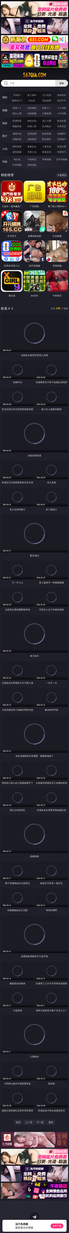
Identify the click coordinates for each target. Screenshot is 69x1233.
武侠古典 (61, 146)
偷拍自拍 (31, 120)
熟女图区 (46, 139)
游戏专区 (61, 95)
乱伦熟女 (46, 126)
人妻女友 (46, 146)
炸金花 (32, 100)
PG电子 (17, 95)
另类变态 (61, 126)
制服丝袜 (17, 126)
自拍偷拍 (31, 107)
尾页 (51, 1122)
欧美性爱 (61, 120)
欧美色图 (46, 133)
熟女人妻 (17, 113)
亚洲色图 (31, 133)
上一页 (29, 1122)
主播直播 (46, 113)
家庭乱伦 (31, 146)
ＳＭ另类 (61, 113)
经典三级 (31, 126)
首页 (18, 1122)
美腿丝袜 (17, 139)
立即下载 (56, 1225)
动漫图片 (61, 133)
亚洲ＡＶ (17, 107)
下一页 (40, 1122)
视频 (4, 110)
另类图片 (61, 139)
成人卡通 (46, 120)
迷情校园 (17, 151)
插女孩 (17, 159)
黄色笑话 (46, 151)
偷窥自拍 (17, 133)
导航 (4, 161)
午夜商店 (31, 159)
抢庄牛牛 (61, 100)
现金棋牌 (46, 100)
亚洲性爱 (17, 120)
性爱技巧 (61, 151)
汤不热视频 (61, 159)
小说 (4, 149)
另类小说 (31, 151)
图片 (4, 136)
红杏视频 (17, 164)
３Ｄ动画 (61, 107)
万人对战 (46, 95)
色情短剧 (31, 164)
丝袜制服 (31, 113)
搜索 (61, 83)
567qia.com (34, 75)
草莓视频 (46, 159)
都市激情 (17, 146)
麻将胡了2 (17, 100)
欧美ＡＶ (46, 107)
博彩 (4, 97)
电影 (4, 123)
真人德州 (31, 95)
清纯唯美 (31, 139)
